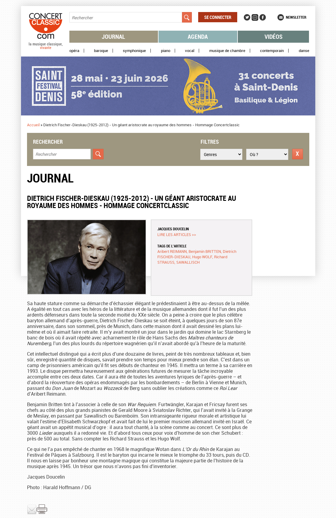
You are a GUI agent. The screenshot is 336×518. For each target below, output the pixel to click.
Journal (113, 36)
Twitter (247, 17)
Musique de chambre (227, 51)
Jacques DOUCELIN (173, 228)
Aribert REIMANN (172, 251)
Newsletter (296, 17)
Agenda (198, 36)
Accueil (33, 124)
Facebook (262, 17)
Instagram (255, 17)
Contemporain (272, 51)
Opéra (74, 51)
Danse (304, 51)
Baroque (101, 51)
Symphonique (134, 51)
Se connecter (217, 17)
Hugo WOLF (202, 256)
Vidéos (274, 36)
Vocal (189, 51)
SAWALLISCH (188, 262)
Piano (165, 51)
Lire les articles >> (176, 234)
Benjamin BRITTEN (205, 251)
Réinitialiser (297, 154)
